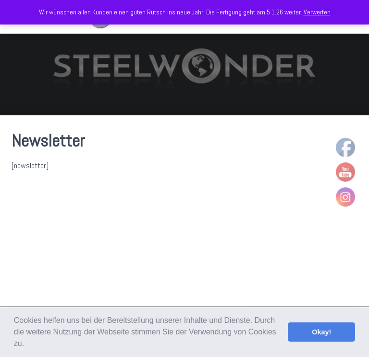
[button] (27, 344)
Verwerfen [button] (317, 12)
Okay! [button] (321, 332)
